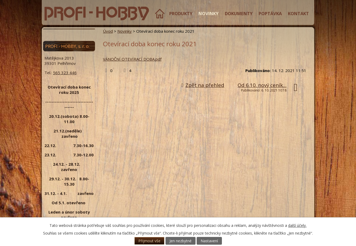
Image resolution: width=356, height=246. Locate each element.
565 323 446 (65, 72)
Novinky (208, 13)
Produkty (180, 13)
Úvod (159, 13)
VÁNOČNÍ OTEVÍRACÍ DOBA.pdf (132, 59)
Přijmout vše (149, 240)
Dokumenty (238, 13)
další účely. (297, 225)
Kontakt (298, 13)
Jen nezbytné (180, 240)
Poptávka (270, 13)
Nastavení (209, 240)
